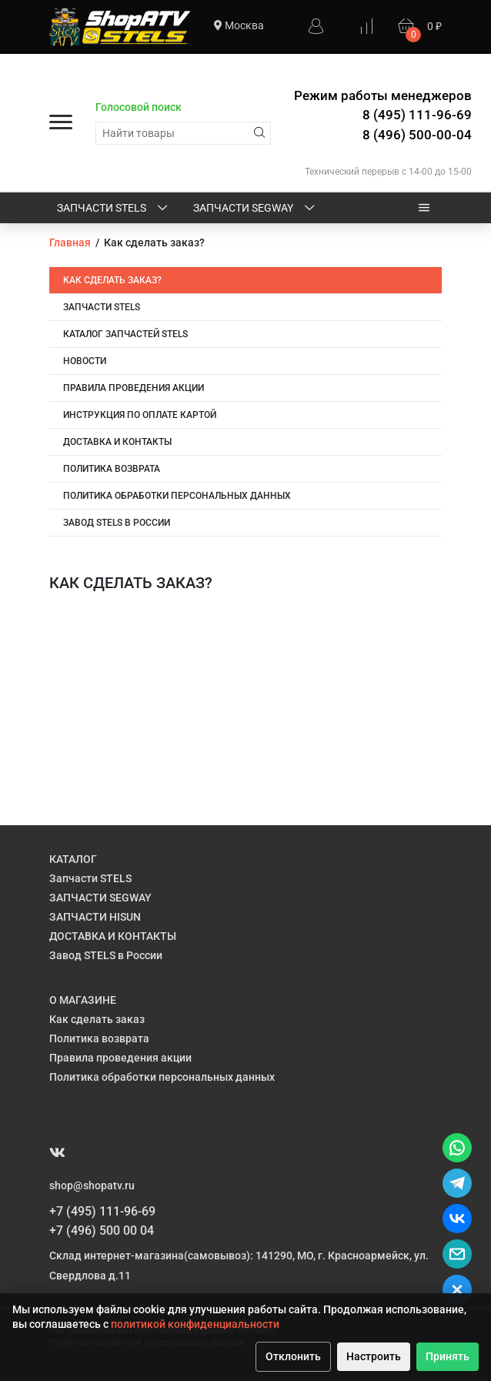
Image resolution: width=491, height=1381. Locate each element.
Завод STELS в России (116, 522)
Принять (447, 1356)
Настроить (373, 1356)
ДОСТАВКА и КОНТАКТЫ (117, 441)
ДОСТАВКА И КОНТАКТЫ (112, 936)
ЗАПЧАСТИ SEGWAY (255, 208)
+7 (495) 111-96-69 (102, 1211)
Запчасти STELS (113, 208)
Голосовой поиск (138, 107)
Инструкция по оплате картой (139, 415)
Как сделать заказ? (112, 280)
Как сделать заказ (97, 1019)
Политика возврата (111, 468)
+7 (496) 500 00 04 (101, 1230)
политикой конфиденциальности (195, 1324)
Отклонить (293, 1356)
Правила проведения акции (133, 388)
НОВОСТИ (84, 361)
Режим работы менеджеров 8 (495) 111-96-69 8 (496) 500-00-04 (383, 115)
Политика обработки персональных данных (177, 495)
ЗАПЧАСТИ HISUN (95, 917)
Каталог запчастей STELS (125, 334)
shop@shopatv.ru (92, 1185)
